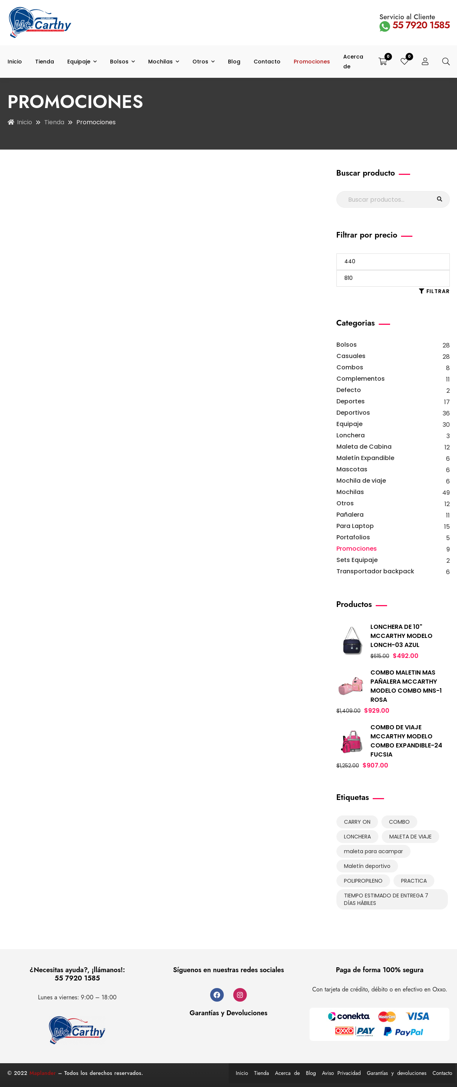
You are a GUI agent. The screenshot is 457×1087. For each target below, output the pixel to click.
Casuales (351, 356)
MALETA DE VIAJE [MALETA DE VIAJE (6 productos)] (410, 836)
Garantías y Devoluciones (229, 1013)
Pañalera (350, 514)
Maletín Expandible (365, 458)
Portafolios (353, 537)
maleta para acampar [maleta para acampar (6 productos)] (373, 851)
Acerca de (287, 1073)
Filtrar (438, 291)
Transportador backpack (375, 571)
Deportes (350, 401)
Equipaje (349, 424)
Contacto (442, 1073)
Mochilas (350, 492)
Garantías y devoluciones (396, 1073)
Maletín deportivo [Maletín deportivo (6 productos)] (367, 866)
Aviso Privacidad (341, 1073)
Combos (349, 367)
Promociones (356, 548)
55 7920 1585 (415, 25)
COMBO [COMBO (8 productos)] (399, 822)
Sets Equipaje (357, 560)
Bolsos (346, 344)
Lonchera (350, 435)
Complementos (360, 378)
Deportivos (353, 412)
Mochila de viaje (361, 480)
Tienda (54, 122)
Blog (311, 1073)
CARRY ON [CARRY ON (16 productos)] (357, 822)
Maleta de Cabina (364, 446)
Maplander (42, 1073)
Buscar (439, 199)
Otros (345, 503)
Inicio (24, 122)
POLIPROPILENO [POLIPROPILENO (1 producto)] (363, 881)
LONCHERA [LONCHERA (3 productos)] (357, 836)
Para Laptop (355, 526)
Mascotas (351, 469)
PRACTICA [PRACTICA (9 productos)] (414, 881)
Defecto (348, 390)
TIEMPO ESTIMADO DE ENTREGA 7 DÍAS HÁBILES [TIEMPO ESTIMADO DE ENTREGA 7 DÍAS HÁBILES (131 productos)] (386, 899)
